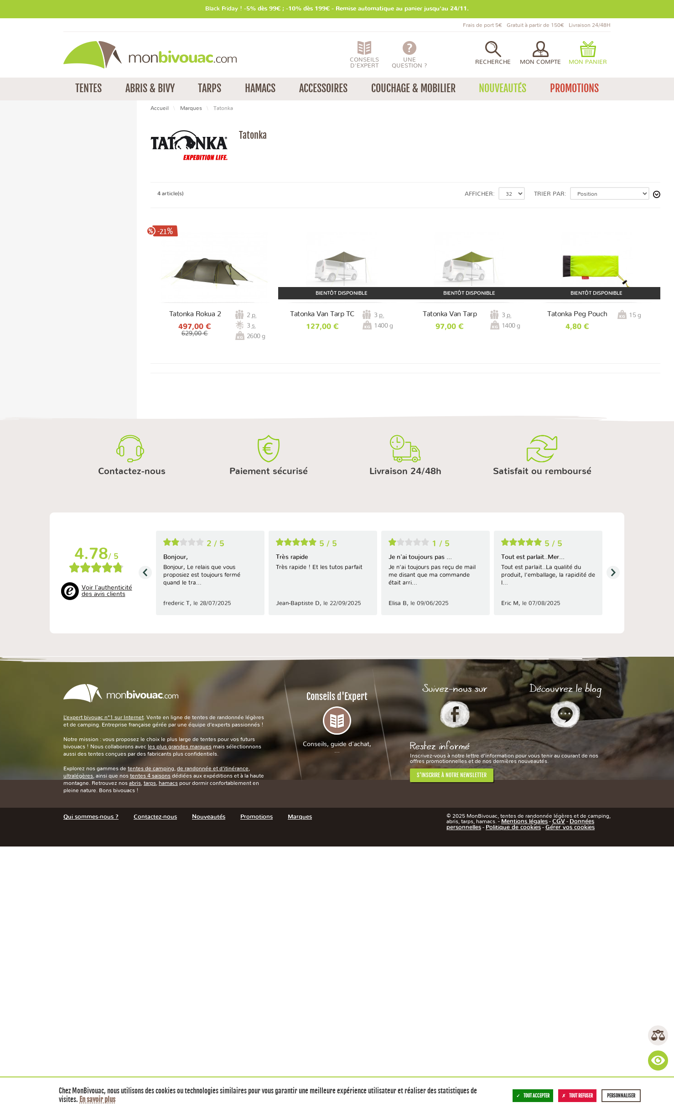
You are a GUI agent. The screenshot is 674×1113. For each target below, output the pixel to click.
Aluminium (34, 392)
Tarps (26, 181)
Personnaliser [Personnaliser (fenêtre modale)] (621, 1095)
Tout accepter (533, 1095)
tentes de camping (151, 1034)
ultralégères (78, 1042)
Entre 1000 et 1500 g (49, 514)
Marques (191, 108)
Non (25, 358)
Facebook (455, 979)
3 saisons (32, 245)
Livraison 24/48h (405, 737)
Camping (39, 162)
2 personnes (36, 313)
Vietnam (30, 558)
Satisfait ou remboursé (542, 737)
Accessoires (34, 191)
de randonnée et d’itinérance (213, 1034)
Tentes (27, 153)
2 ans (26, 593)
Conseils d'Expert (337, 988)
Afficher (479, 194)
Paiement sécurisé (268, 737)
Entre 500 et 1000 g (47, 504)
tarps (150, 1049)
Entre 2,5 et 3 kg (43, 524)
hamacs (168, 1049)
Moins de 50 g (39, 495)
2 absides (32, 461)
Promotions (34, 210)
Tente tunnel (37, 279)
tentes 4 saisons (150, 1042)
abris (135, 1049)
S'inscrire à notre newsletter (452, 1040)
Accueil (159, 108)
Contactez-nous (132, 737)
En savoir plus (97, 1099)
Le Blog (565, 979)
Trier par (549, 194)
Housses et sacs (49, 201)
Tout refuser (577, 1095)
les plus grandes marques (180, 1012)
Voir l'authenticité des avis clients (107, 857)
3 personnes (36, 323)
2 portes (30, 426)
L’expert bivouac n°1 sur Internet (103, 983)
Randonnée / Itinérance (60, 172)
